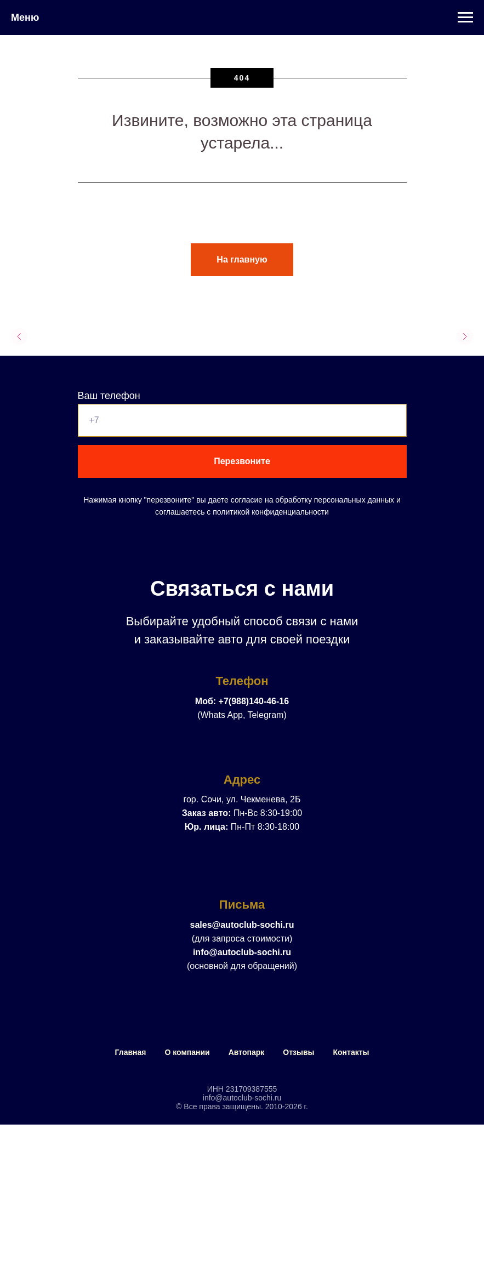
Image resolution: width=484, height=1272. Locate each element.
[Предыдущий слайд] (19, 336)
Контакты (351, 1052)
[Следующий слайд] (465, 336)
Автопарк (247, 1052)
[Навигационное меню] (465, 17)
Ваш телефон (109, 395)
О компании (186, 1052)
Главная (130, 1052)
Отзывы (298, 1052)
